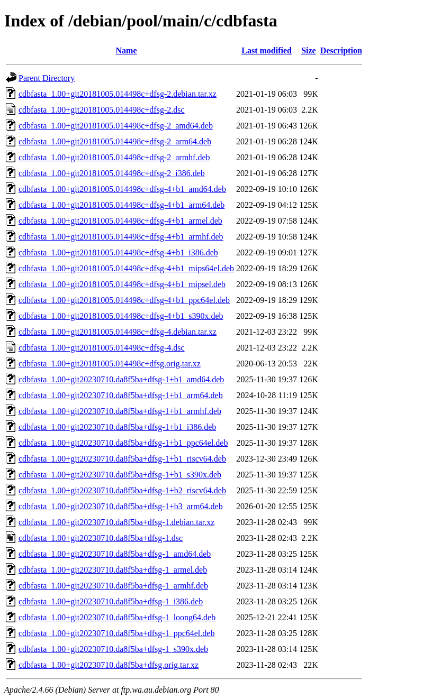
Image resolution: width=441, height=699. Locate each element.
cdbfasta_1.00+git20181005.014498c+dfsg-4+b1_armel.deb (120, 220)
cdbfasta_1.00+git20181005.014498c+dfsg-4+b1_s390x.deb (121, 315)
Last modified (266, 50)
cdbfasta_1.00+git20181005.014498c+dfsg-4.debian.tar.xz (118, 331)
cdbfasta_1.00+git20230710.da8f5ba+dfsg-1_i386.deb (111, 601)
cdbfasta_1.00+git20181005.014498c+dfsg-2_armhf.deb (114, 157)
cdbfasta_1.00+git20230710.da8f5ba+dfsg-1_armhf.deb (113, 585)
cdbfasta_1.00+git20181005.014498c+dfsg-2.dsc (102, 109)
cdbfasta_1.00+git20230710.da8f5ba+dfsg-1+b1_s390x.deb (120, 474)
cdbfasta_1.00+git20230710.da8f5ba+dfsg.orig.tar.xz (109, 664)
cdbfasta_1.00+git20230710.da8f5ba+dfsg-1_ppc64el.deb (116, 633)
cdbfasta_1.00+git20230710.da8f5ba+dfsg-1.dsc (101, 538)
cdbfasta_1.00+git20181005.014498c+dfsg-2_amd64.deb (116, 125)
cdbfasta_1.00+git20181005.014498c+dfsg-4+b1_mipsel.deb (122, 284)
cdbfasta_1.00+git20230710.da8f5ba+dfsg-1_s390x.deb (113, 649)
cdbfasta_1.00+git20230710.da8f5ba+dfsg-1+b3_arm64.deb (121, 506)
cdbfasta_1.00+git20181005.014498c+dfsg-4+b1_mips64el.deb (126, 268)
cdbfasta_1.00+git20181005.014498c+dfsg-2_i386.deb (112, 173)
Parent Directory (47, 77)
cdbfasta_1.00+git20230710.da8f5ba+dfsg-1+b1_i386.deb (117, 426)
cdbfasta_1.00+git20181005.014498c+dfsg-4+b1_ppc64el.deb (124, 300)
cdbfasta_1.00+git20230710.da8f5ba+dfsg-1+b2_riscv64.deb (122, 490)
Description (341, 50)
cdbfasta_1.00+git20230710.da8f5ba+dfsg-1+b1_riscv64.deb (122, 458)
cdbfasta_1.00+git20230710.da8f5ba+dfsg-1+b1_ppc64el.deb (123, 442)
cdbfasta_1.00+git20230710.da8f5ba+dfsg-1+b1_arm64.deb (121, 395)
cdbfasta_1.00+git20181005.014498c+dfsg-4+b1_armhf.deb (121, 236)
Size (308, 50)
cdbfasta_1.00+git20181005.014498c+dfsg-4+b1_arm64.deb (121, 204)
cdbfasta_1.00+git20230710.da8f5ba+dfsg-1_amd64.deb (115, 553)
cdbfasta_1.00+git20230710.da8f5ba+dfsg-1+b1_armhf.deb (120, 411)
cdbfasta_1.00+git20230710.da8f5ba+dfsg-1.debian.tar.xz (116, 522)
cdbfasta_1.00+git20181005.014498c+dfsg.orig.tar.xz (110, 363)
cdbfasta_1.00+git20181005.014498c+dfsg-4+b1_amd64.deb (122, 189)
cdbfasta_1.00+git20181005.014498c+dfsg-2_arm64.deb (115, 141)
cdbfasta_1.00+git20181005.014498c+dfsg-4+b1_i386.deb (118, 252)
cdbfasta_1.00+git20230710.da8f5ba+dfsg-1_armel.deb (113, 569)
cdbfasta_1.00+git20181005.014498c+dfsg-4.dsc (102, 347)
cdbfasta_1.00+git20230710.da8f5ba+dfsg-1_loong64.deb (117, 617)
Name (126, 50)
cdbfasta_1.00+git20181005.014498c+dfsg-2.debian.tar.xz (118, 93)
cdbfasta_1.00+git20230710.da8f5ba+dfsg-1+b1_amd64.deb (121, 379)
